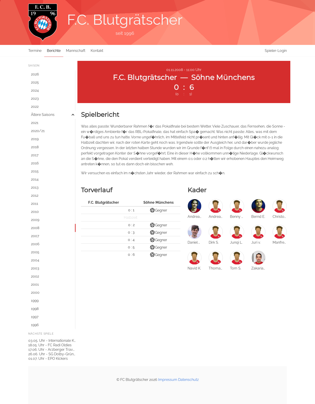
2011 (34, 203)
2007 (35, 236)
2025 (35, 82)
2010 (35, 212)
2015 (35, 171)
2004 (35, 260)
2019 (35, 139)
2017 (35, 155)
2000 (35, 292)
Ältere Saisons (43, 115)
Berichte (54, 51)
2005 (35, 252)
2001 (35, 284)
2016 (35, 163)
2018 (35, 147)
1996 (35, 325)
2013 (35, 187)
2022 (35, 106)
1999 (35, 300)
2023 (35, 98)
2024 (35, 90)
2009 (35, 220)
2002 (35, 276)
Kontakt (97, 51)
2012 (34, 195)
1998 (35, 309)
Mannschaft (75, 51)
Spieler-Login (276, 51)
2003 (35, 268)
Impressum (167, 380)
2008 (35, 228)
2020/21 (38, 131)
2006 (35, 244)
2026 (35, 74)
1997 (35, 317)
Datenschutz (188, 380)
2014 (35, 179)
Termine (35, 51)
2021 (34, 123)
